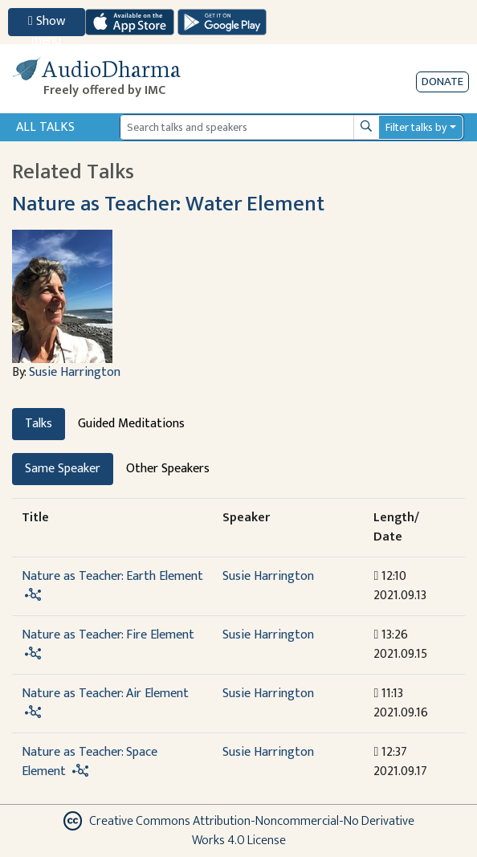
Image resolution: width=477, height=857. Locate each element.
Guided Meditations (131, 424)
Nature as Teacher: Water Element (168, 204)
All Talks (45, 127)
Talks (38, 424)
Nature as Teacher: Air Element (105, 693)
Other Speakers (168, 469)
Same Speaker (62, 469)
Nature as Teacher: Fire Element (108, 635)
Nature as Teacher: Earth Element (112, 576)
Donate (442, 81)
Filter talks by (415, 127)
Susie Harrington (74, 372)
